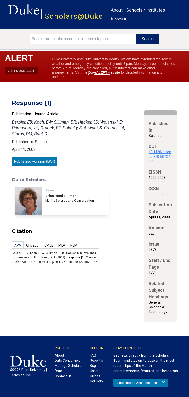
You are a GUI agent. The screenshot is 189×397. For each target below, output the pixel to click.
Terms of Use (20, 375)
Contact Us (63, 376)
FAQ (93, 355)
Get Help (96, 381)
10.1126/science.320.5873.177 (160, 156)
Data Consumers (68, 360)
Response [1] (75, 257)
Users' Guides (95, 373)
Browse (118, 18)
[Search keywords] (83, 39)
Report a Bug (96, 363)
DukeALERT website (104, 72)
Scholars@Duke (74, 16)
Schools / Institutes (145, 10)
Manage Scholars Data (68, 368)
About (117, 10)
